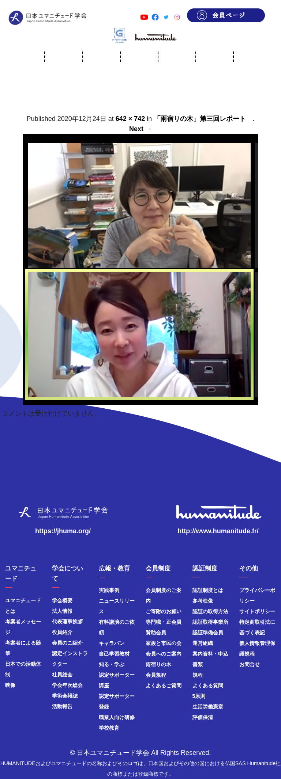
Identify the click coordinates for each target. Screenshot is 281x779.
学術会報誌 (65, 696)
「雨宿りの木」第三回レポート (203, 118)
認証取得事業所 (210, 622)
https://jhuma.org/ (63, 531)
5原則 (199, 696)
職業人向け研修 (117, 717)
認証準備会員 (207, 632)
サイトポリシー (257, 611)
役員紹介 (62, 632)
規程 (197, 675)
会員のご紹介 (67, 643)
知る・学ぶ (111, 664)
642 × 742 (130, 118)
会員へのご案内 (163, 654)
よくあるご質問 (163, 685)
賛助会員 (156, 632)
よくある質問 (207, 685)
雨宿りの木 (158, 664)
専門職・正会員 (163, 622)
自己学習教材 (114, 654)
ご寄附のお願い (163, 611)
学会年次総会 (67, 685)
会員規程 (156, 675)
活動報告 (62, 706)
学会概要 (62, 600)
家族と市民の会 (163, 643)
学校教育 (109, 728)
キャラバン (111, 643)
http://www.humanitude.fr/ (217, 531)
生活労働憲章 (207, 707)
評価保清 (202, 717)
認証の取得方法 (210, 611)
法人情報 (62, 611)
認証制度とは (207, 590)
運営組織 (202, 643)
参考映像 (202, 601)
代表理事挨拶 (67, 622)
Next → (140, 129)
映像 (10, 685)
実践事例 (109, 590)
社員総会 (62, 674)
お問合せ (249, 664)
